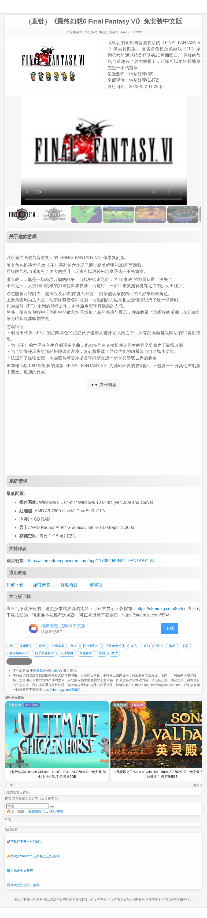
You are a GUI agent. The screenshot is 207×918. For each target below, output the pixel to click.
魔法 (114, 653)
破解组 (95, 584)
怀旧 (159, 646)
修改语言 (69, 584)
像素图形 (26, 646)
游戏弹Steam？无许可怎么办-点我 (33, 856)
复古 (134, 646)
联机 (52, 811)
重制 (101, 653)
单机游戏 (90, 32)
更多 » (197, 785)
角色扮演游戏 (108, 32)
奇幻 (146, 646)
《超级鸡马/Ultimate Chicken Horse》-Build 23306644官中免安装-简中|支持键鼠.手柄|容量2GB (57, 774)
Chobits (54, 670)
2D (11, 646)
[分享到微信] (22, 661)
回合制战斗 (91, 646)
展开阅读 (103, 384)
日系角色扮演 (44, 653)
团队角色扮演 (115, 646)
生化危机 (34, 811)
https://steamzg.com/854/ (159, 608)
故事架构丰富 (19, 653)
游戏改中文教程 (19, 871)
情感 (172, 646)
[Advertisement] (103, 432)
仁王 (45, 811)
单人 (74, 646)
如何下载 (15, 584)
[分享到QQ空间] (16, 661)
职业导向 (66, 653)
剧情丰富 (57, 646)
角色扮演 (85, 653)
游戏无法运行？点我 (22, 885)
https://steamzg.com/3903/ (61, 690)
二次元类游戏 (72, 32)
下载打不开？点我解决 (24, 842)
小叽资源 (36, 670)
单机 (60, 811)
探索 (185, 646)
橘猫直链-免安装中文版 (63, 625)
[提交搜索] (52, 807)
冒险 (42, 646)
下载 (169, 628)
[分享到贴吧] (29, 661)
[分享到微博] (9, 661)
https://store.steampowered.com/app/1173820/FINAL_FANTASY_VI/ (91, 560)
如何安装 (41, 584)
